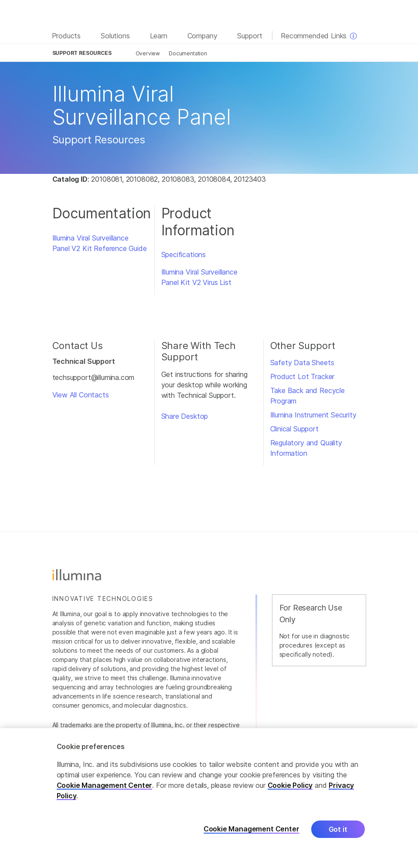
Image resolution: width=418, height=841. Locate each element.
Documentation (188, 53)
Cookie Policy (290, 791)
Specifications (183, 254)
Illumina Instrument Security (313, 414)
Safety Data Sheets (302, 362)
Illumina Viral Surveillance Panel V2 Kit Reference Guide (99, 243)
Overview (148, 53)
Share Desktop (184, 416)
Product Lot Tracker (302, 376)
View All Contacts (80, 394)
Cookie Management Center (105, 791)
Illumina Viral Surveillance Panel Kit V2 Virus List (199, 277)
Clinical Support (294, 428)
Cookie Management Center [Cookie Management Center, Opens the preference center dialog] (251, 835)
